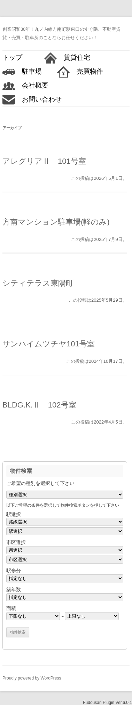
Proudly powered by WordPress (31, 678)
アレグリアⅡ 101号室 (44, 161)
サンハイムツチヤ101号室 (48, 343)
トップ (15, 57)
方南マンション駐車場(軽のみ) (56, 222)
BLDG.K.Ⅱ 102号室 (39, 405)
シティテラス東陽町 (37, 283)
